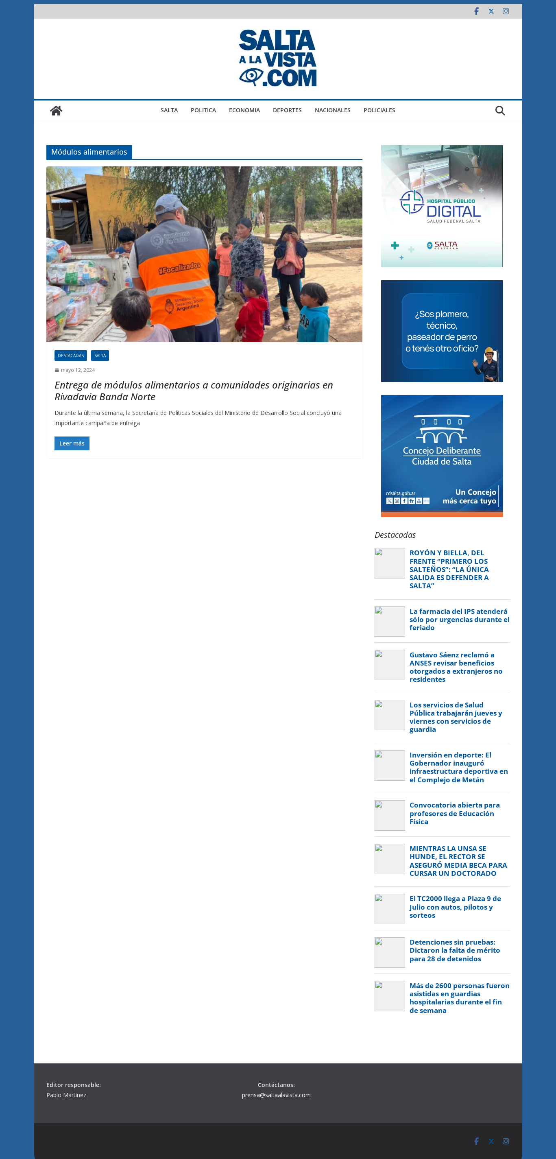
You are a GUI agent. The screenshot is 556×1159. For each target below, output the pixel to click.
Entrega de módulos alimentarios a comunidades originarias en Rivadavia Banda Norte (194, 390)
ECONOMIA (244, 110)
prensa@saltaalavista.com (276, 1095)
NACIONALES (333, 110)
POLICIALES (379, 110)
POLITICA (203, 110)
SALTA (169, 110)
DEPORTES (287, 110)
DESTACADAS (71, 355)
